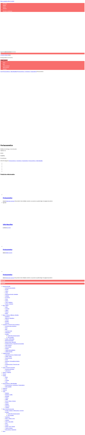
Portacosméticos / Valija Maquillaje (10, 71)
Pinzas (6, 233)
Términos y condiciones (7, 11)
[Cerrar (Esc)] (4, 432)
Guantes (6, 337)
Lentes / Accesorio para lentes (9, 302)
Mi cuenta (5, 4)
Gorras (6, 294)
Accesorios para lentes (9, 303)
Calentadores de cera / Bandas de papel (13, 289)
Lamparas (7, 354)
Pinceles (6, 359)
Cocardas (7, 314)
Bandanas (7, 327)
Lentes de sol (7, 305)
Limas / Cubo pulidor (9, 356)
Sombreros (5, 322)
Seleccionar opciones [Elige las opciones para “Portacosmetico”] (10, 135)
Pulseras (6, 246)
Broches (6, 223)
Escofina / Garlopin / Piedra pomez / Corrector (14, 345)
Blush (6, 263)
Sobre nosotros (6, 67)
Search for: (2, 52)
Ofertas (4, 308)
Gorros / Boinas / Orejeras (10, 335)
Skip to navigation (4, 1)
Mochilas (7, 255)
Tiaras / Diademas (9, 236)
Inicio (1, 71)
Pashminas (7, 340)
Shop (4, 64)
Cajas (6, 313)
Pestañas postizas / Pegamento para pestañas (14, 278)
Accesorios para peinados (10, 222)
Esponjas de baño (8, 292)
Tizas (6, 300)
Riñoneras (7, 257)
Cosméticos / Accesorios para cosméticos (11, 259)
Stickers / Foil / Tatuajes (10, 360)
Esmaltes (7, 268)
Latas (6, 316)
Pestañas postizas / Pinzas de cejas (12, 298)
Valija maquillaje (8, 321)
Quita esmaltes (8, 281)
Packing (4, 309)
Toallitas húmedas (8, 286)
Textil (4, 325)
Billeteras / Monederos (9, 252)
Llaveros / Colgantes (7, 306)
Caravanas (7, 243)
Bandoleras (7, 251)
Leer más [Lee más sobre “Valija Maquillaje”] (9, 162)
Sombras (7, 282)
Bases (6, 262)
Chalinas (6, 332)
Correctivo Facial (8, 265)
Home (4, 63)
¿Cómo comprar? (6, 66)
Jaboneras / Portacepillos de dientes (12, 295)
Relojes (6, 247)
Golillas (6, 333)
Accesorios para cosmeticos (10, 260)
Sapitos (6, 235)
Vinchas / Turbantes (9, 238)
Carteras (7, 254)
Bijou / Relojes (5, 239)
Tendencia (5, 324)
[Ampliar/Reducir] (0, 432)
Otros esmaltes (11, 271)
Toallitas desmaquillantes (10, 284)
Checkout (5, 8)
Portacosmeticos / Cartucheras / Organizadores (27, 71)
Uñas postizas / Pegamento (10, 364)
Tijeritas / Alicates (9, 362)
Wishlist (4, 5)
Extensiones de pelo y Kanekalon (11, 228)
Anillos (6, 241)
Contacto (5, 69)
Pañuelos (7, 338)
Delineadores (7, 266)
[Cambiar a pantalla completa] (2, 432)
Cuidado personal (6, 287)
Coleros (6, 225)
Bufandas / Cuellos (9, 329)
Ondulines (7, 230)
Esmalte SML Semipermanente (14, 270)
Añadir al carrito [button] (9, 187)
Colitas (6, 227)
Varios (4, 365)
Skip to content (11, 1)
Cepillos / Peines (8, 290)
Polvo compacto (8, 279)
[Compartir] (3, 432)
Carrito (4, 7)
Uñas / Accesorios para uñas (8, 343)
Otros (6, 297)
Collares (6, 244)
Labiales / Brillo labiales (9, 273)
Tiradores (7, 341)
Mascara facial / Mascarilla (10, 276)
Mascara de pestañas (9, 274)
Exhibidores (7, 351)
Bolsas (6, 311)
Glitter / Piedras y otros (10, 352)
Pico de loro (7, 231)
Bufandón (7, 330)
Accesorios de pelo (6, 220)
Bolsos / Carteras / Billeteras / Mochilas (11, 249)
